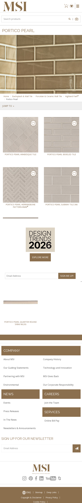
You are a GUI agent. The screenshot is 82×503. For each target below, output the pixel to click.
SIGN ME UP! (66, 275)
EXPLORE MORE (40, 257)
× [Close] (77, 222)
